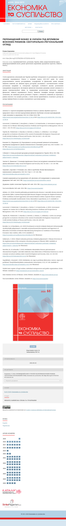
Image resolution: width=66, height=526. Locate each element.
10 (12, 444)
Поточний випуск (18, 24)
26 (14, 456)
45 (17, 464)
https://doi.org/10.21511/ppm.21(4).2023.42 (28, 128)
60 (10, 472)
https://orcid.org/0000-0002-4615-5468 (11, 54)
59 (7, 472)
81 (17, 480)
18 (17, 447)
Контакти (38, 27)
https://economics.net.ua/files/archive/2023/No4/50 (18, 235)
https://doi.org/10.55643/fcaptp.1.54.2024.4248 (16, 138)
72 (10, 477)
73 (12, 477)
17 (14, 447)
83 (7, 483)
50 (14, 467)
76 (19, 477)
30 (10, 459)
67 (12, 474)
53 (7, 469)
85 (12, 483)
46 (19, 464)
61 (12, 472)
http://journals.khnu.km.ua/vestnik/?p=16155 (16, 174)
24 (10, 456)
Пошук (41, 31)
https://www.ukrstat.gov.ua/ (48, 184)
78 (10, 480)
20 (7, 450)
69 (17, 474)
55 (12, 469)
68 (14, 474)
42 (10, 464)
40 (19, 462)
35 (7, 462)
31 (12, 459)
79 (12, 480)
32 (14, 459)
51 (17, 467)
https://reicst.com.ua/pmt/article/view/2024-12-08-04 (18, 117)
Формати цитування (12, 380)
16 (12, 447)
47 (7, 467)
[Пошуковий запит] (30, 31)
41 (7, 464)
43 (12, 464)
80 (14, 480)
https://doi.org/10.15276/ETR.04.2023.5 (14, 149)
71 (7, 477)
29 (7, 459)
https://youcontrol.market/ (35, 188)
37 (12, 462)
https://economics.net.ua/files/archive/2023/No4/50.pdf (24, 147)
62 (14, 472)
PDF (33, 346)
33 (17, 459)
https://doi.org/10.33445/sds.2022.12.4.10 (14, 166)
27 (17, 456)
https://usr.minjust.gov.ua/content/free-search (37, 180)
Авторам (28, 27)
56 (14, 469)
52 (19, 467)
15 (10, 447)
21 (7, 453)
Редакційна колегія (41, 24)
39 (17, 462)
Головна (7, 24)
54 (10, 469)
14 (7, 447)
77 (7, 480)
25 (12, 456)
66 (10, 474)
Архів (30, 24)
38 (14, 462)
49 (12, 467)
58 (19, 469)
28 (19, 456)
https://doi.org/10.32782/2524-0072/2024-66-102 (20, 58)
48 (10, 467)
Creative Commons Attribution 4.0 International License (41, 410)
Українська (6, 425)
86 (14, 483)
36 (10, 462)
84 (10, 483)
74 (14, 477)
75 (17, 477)
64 (19, 472)
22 (10, 453)
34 (19, 459)
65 (7, 474)
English (5, 423)
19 (19, 447)
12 (17, 444)
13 (19, 444)
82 (19, 480)
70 (19, 474)
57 (17, 469)
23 (7, 456)
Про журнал (55, 24)
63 (17, 472)
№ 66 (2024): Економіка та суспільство (16, 392)
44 (14, 464)
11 (14, 444)
